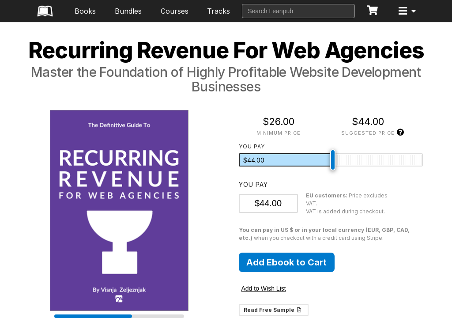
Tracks (218, 11)
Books (85, 11)
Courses (174, 11)
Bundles (128, 11)
